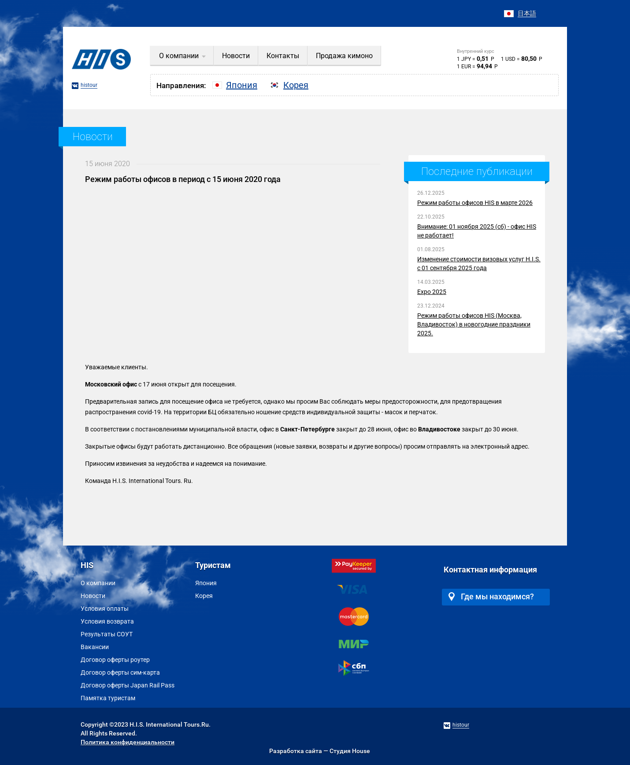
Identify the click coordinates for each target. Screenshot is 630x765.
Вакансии (95, 646)
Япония (206, 583)
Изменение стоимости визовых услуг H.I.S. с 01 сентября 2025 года (479, 263)
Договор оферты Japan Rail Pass (127, 685)
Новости (93, 595)
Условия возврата (107, 621)
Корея (204, 595)
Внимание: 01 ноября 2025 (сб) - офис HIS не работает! (476, 231)
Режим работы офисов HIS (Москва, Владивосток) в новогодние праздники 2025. (473, 324)
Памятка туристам (108, 698)
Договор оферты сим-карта (120, 672)
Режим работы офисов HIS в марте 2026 (475, 202)
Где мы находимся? (491, 596)
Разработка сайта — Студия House (319, 750)
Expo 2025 (431, 291)
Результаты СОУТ (107, 634)
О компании (98, 583)
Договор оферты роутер (115, 659)
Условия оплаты (105, 608)
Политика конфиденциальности (127, 742)
